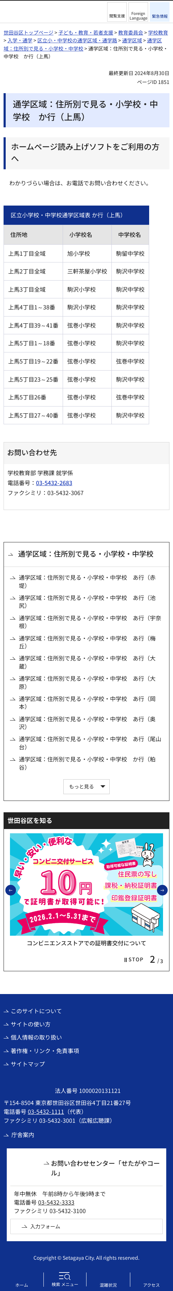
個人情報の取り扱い (36, 1037)
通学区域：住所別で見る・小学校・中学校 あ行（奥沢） (87, 723)
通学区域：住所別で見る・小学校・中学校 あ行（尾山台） (90, 743)
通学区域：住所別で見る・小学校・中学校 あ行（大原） (87, 682)
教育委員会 (130, 32)
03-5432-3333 (56, 1202)
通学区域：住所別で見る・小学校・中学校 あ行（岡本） (87, 703)
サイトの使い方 (31, 1024)
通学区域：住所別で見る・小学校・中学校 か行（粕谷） (87, 763)
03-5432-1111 (46, 1111)
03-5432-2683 (54, 482)
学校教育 (158, 32)
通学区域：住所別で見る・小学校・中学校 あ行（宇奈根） (90, 622)
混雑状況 (108, 1285)
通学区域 (132, 40)
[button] (117, 12)
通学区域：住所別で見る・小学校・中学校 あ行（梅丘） (87, 642)
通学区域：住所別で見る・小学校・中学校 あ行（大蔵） (87, 662)
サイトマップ (28, 1064)
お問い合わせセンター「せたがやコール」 (105, 1167)
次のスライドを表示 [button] (167, 890)
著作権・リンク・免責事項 (45, 1050)
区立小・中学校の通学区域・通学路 (77, 40)
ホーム (21, 1285)
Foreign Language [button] (138, 15)
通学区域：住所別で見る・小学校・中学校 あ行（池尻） (87, 602)
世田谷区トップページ (28, 32)
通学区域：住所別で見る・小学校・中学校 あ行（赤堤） (87, 581)
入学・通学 (19, 40)
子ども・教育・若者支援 (85, 32)
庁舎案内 (22, 1134)
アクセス (151, 1285)
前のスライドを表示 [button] (15, 890)
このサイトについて (36, 1011)
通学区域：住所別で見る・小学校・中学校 (85, 553)
